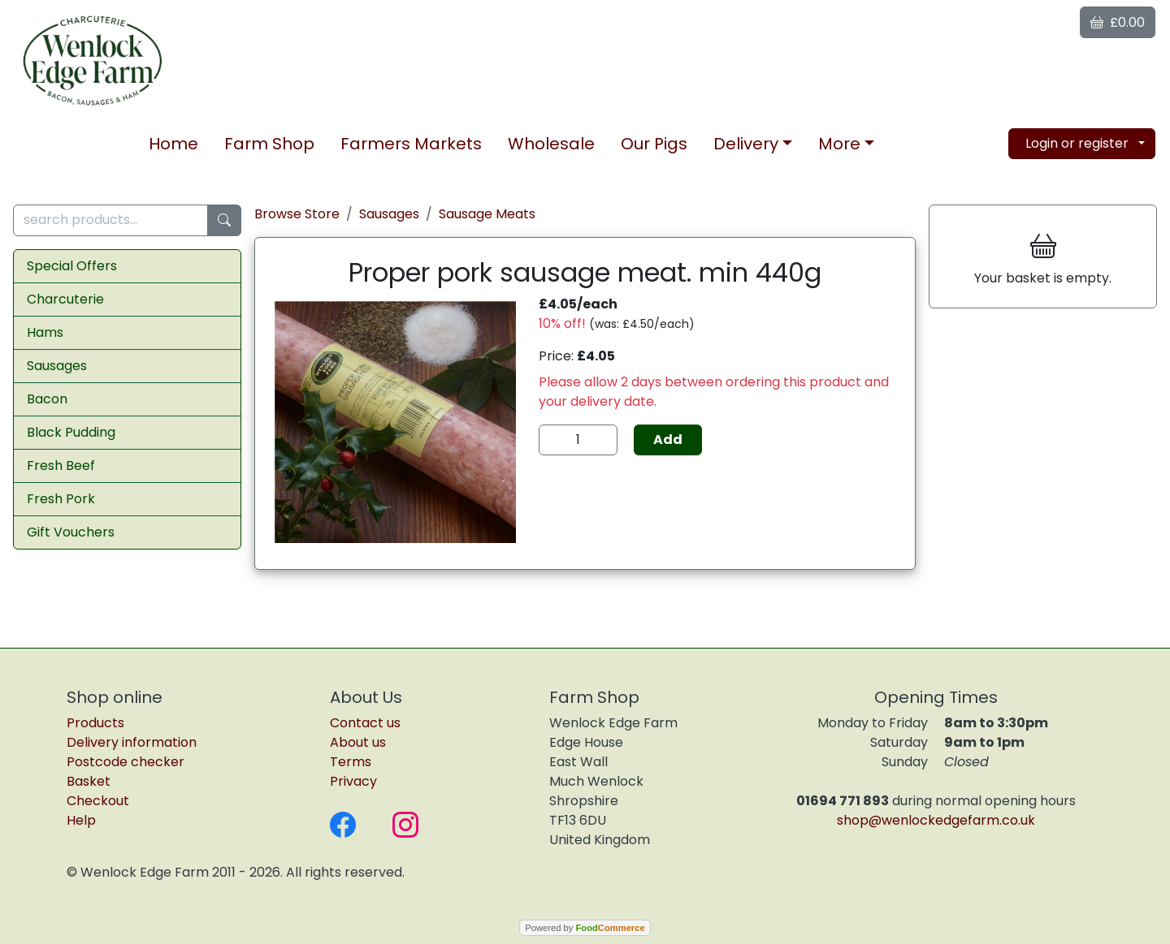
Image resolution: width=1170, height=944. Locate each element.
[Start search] (224, 220)
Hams (45, 332)
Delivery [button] (745, 143)
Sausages (57, 365)
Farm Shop (269, 143)
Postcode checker (125, 761)
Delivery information (132, 742)
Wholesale (551, 143)
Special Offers (72, 265)
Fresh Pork (61, 498)
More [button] (839, 143)
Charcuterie (65, 299)
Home (173, 143)
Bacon (47, 399)
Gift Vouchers (71, 532)
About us (358, 742)
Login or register (1077, 143)
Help (81, 820)
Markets (411, 143)
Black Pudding (71, 432)
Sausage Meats (487, 214)
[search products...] (110, 220)
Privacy (353, 781)
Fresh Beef (61, 465)
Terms (350, 761)
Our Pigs (654, 143)
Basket (88, 781)
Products (95, 722)
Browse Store (297, 214)
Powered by (584, 928)
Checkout (98, 800)
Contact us (365, 722)
